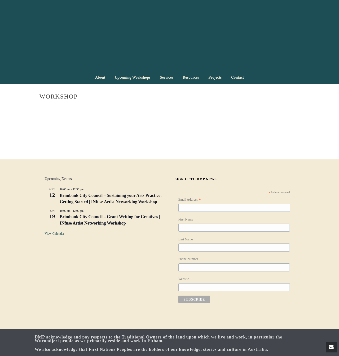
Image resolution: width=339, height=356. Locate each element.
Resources (191, 77)
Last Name (185, 239)
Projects (215, 77)
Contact (237, 77)
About (100, 77)
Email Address (189, 200)
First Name (185, 219)
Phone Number (188, 259)
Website (183, 279)
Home (274, 107)
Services (166, 77)
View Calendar (55, 233)
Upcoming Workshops (132, 77)
